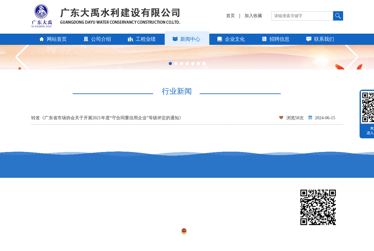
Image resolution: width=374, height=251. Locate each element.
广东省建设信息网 (170, 199)
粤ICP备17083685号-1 (157, 231)
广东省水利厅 (105, 199)
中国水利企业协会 (48, 208)
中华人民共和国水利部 (236, 208)
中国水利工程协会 (48, 199)
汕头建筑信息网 (230, 199)
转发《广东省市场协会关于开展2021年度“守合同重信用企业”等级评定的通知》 (187, 118)
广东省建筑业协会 (170, 208)
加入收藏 (253, 16)
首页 (230, 16)
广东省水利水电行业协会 (116, 208)
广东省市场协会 (46, 216)
